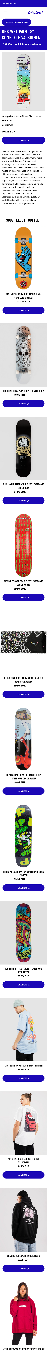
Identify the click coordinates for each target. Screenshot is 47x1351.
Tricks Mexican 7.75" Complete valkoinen (23, 390)
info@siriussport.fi (9, 4)
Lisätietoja (23, 140)
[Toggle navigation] (5, 12)
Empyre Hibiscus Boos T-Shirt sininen (24, 1065)
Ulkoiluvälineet (21, 116)
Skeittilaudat (35, 116)
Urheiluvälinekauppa (17, 22)
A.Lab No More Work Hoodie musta (23, 1255)
